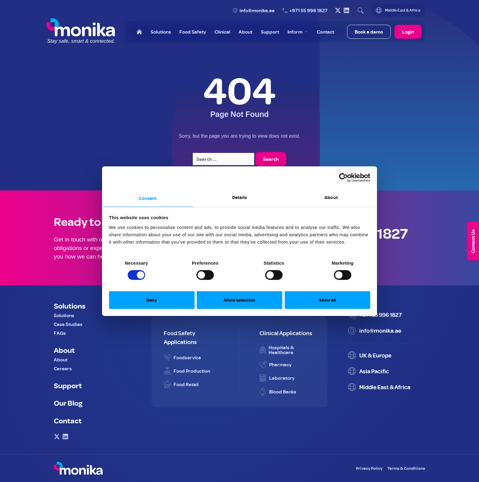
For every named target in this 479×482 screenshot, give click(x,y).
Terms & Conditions (406, 468)
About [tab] (331, 197)
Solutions (70, 305)
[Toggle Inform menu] (298, 31)
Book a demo (369, 32)
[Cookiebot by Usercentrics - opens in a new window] (343, 177)
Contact (68, 420)
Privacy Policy (369, 468)
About (64, 350)
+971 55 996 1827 (308, 10)
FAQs (60, 333)
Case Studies (68, 324)
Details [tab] (239, 197)
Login (408, 32)
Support (68, 385)
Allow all (327, 300)
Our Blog (68, 403)
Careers (63, 368)
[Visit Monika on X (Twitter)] (338, 10)
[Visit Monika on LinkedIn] (346, 10)
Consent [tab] (148, 198)
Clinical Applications (285, 333)
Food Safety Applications (180, 337)
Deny (151, 300)
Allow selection (239, 300)
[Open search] (360, 10)
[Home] (139, 32)
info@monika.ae (257, 10)
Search (271, 159)
